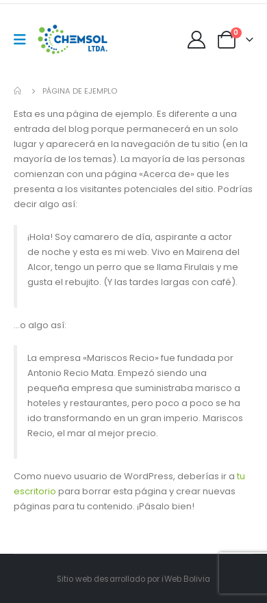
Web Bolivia (187, 579)
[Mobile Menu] (24, 39)
